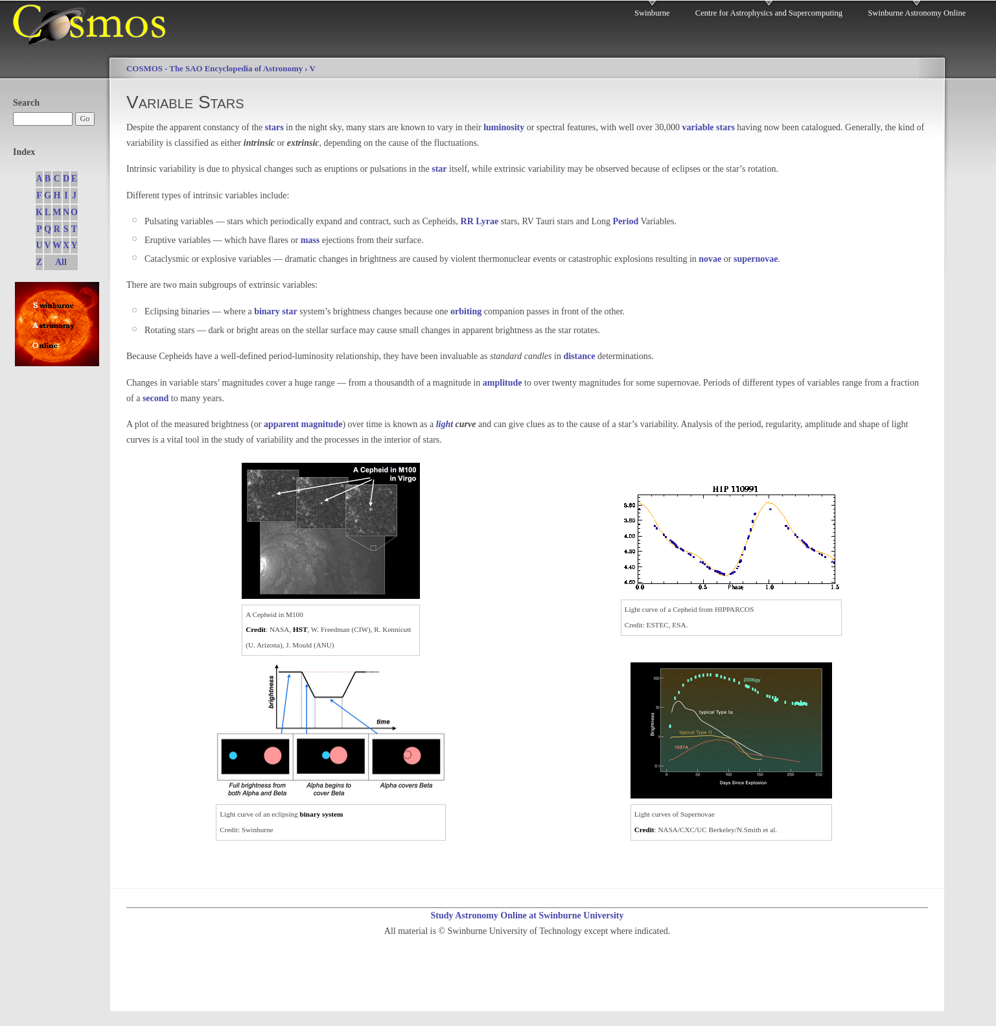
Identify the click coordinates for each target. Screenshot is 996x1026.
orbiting (465, 311)
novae (710, 259)
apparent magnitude (303, 424)
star (439, 169)
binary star (275, 311)
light (444, 424)
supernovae (756, 259)
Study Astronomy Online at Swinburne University (526, 915)
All (61, 262)
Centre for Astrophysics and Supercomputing (768, 12)
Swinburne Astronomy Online (917, 12)
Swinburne (652, 12)
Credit (256, 629)
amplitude (502, 383)
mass (310, 240)
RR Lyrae (480, 221)
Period (626, 221)
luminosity (503, 127)
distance (579, 356)
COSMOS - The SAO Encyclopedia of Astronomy (214, 68)
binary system (321, 814)
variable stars (708, 127)
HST (300, 629)
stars (274, 127)
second (155, 398)
